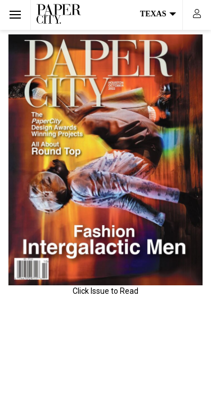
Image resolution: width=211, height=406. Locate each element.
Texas (158, 14)
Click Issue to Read (105, 290)
